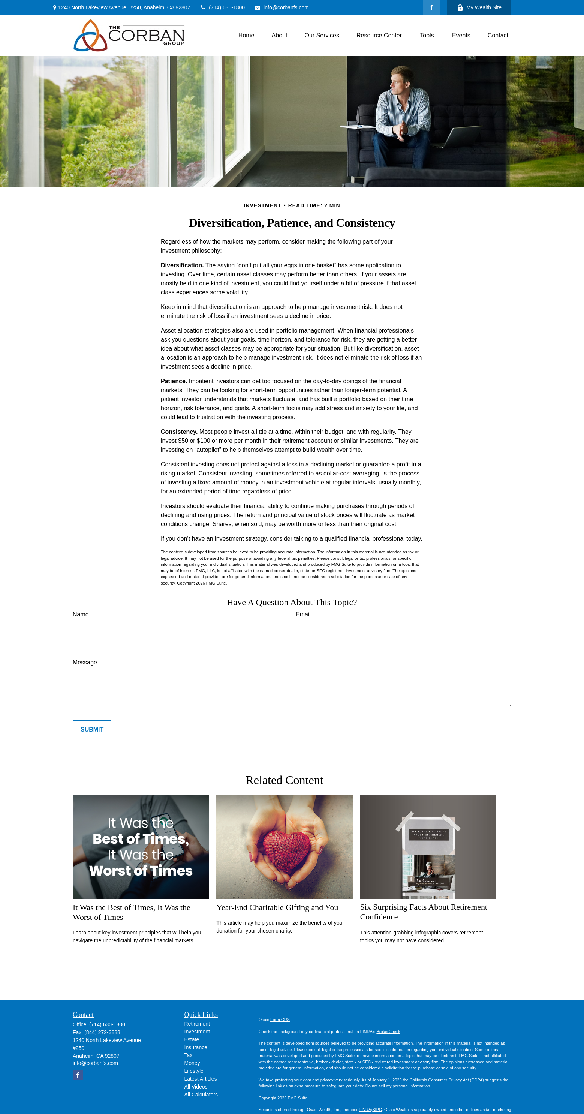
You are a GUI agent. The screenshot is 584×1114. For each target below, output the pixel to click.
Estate (191, 1039)
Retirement (197, 1024)
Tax (188, 1055)
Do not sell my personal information (397, 1086)
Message (85, 662)
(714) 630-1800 (222, 7)
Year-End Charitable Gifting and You (277, 907)
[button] (246, 35)
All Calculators (201, 1095)
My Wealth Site (479, 7)
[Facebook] (431, 7)
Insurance (195, 1047)
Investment (197, 1032)
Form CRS (280, 1019)
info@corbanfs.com (281, 7)
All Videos (196, 1087)
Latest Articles (200, 1079)
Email (303, 614)
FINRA (365, 1109)
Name (81, 614)
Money (192, 1063)
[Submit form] (92, 729)
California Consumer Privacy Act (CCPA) (447, 1080)
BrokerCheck (388, 1031)
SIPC (377, 1109)
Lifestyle (194, 1071)
